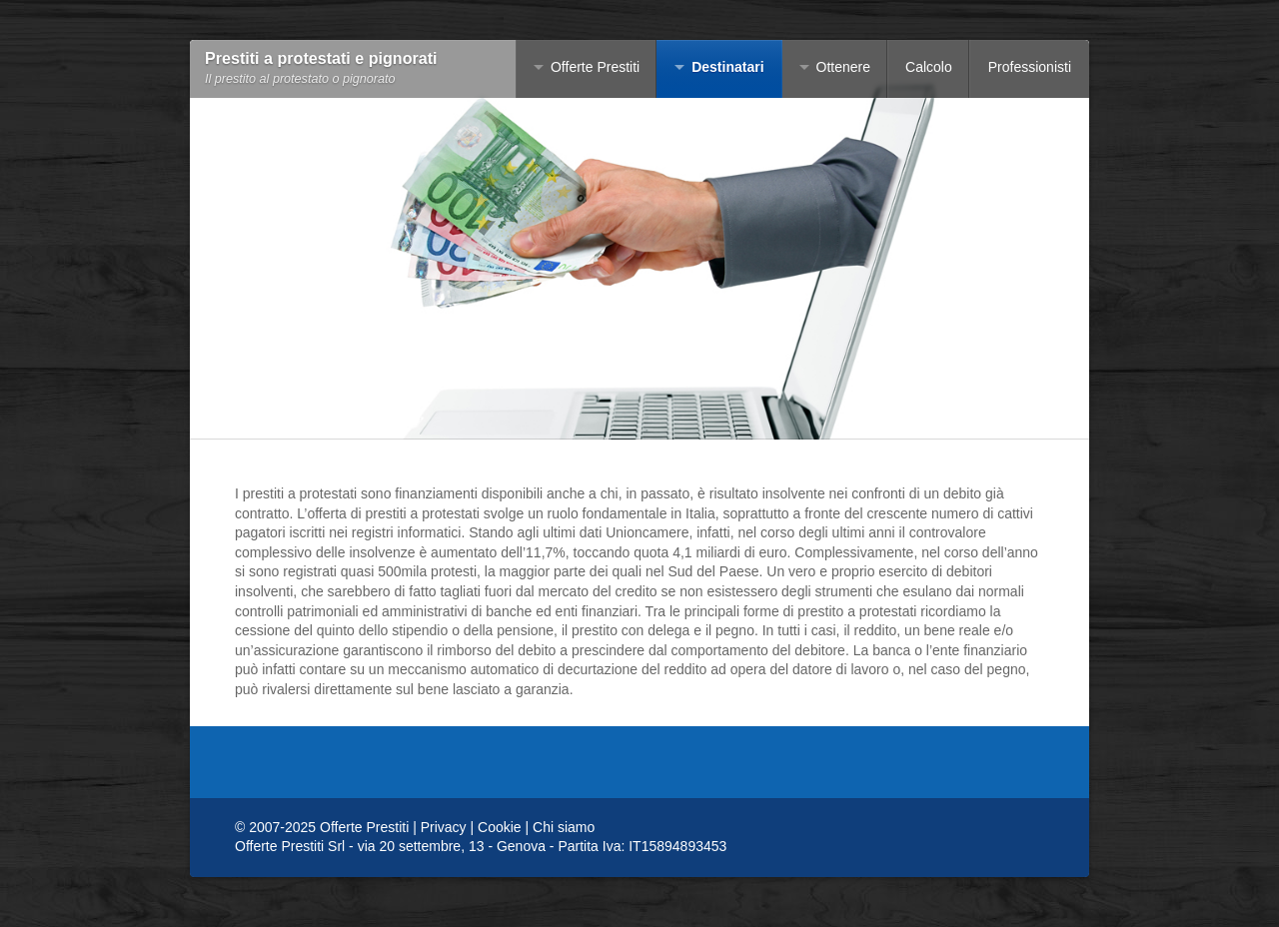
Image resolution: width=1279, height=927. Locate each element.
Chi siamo (564, 827)
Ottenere (843, 67)
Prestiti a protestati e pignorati (321, 58)
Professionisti (1029, 67)
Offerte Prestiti (595, 67)
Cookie (500, 827)
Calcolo (928, 67)
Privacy (444, 827)
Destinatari (727, 67)
